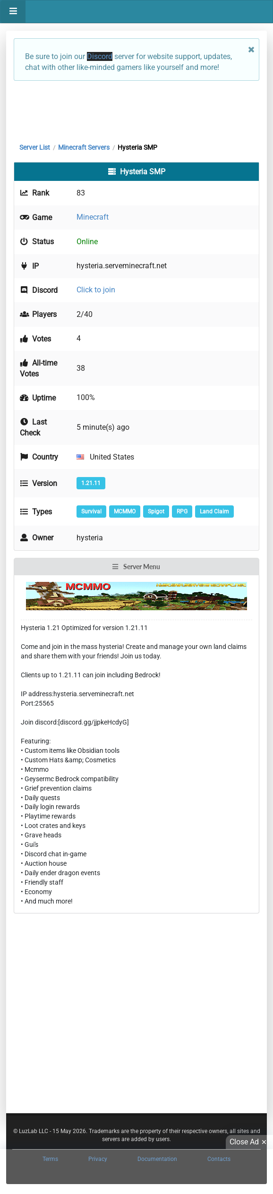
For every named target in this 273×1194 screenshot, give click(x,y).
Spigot (156, 511)
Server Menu (136, 567)
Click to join (96, 289)
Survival (91, 511)
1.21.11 (91, 483)
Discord (99, 56)
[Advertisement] (136, 109)
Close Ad (249, 1142)
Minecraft (93, 217)
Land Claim (214, 511)
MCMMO (125, 511)
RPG (182, 511)
